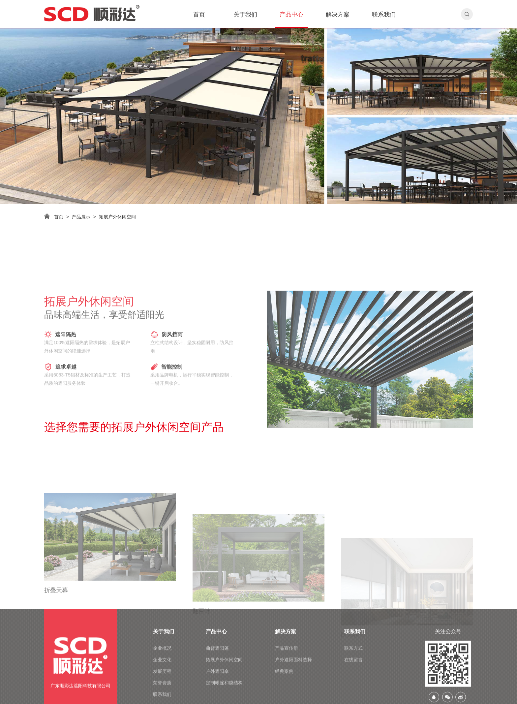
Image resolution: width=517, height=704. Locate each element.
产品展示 (81, 216)
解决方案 (338, 14)
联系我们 (384, 14)
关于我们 (245, 14)
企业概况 (162, 691)
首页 (199, 14)
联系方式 (353, 691)
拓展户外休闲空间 (117, 216)
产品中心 (291, 14)
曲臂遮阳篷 (217, 691)
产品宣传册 (286, 691)
